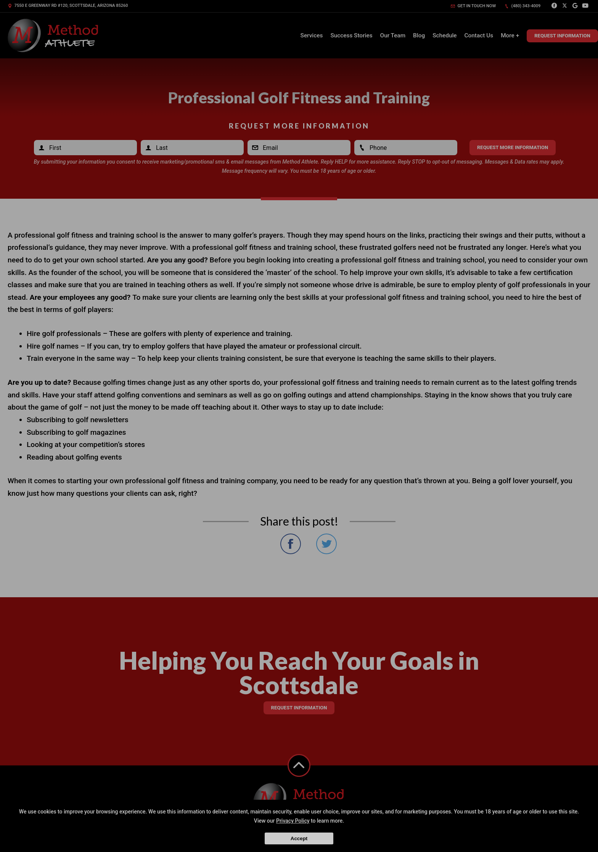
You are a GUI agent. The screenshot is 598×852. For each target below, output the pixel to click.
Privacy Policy (293, 821)
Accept (299, 838)
